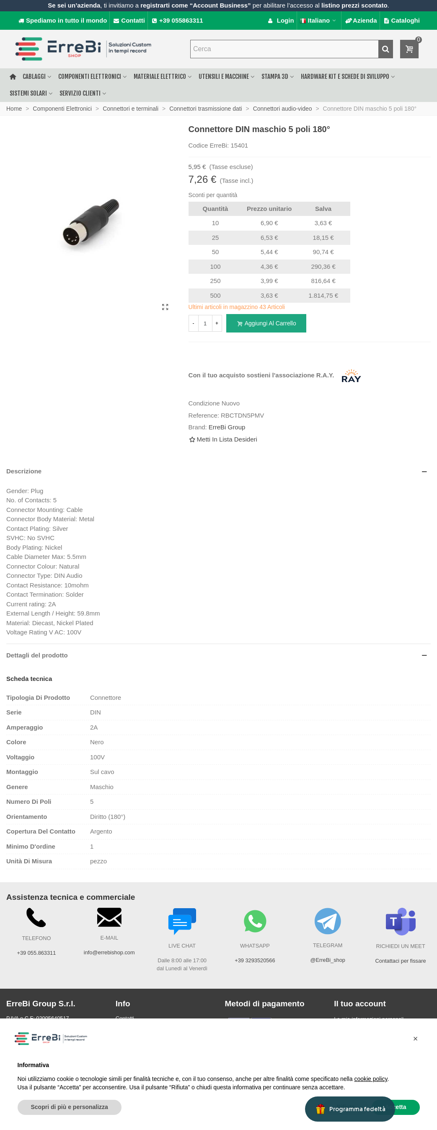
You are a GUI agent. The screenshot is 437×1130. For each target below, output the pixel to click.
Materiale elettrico (160, 77)
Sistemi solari (28, 93)
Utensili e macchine (224, 77)
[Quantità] (205, 323)
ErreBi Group (227, 427)
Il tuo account (360, 1003)
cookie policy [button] (370, 1078)
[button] (415, 1038)
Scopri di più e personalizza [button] (69, 1107)
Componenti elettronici (89, 77)
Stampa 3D (274, 77)
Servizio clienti (80, 93)
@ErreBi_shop (327, 960)
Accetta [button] (395, 1107)
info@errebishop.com (109, 952)
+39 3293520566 (255, 960)
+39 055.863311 (36, 953)
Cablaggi (34, 77)
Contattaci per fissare (400, 961)
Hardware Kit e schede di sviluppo (345, 77)
